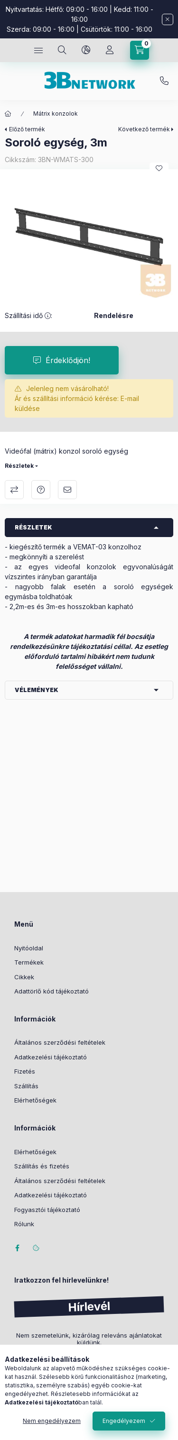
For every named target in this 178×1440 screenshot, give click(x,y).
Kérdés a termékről (40, 489)
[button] (89, 237)
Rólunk (24, 1224)
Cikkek (24, 977)
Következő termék (144, 129)
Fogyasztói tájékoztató (47, 1209)
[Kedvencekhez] (159, 168)
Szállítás (26, 1086)
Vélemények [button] (36, 689)
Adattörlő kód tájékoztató (51, 991)
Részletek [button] (33, 527)
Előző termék (27, 129)
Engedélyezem (124, 1420)
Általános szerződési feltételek (59, 1042)
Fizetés (24, 1071)
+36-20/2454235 (164, 81)
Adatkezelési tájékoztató (50, 1057)
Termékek (29, 962)
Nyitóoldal (28, 948)
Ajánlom (67, 489)
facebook (17, 1248)
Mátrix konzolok (55, 113)
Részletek (19, 465)
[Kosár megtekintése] (139, 50)
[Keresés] (62, 50)
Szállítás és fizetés (41, 1166)
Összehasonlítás (14, 489)
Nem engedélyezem (52, 1420)
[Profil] (109, 50)
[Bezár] (167, 19)
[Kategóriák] (38, 50)
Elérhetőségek (35, 1100)
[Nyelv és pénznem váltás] (85, 50)
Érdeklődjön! (68, 360)
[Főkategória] (8, 113)
